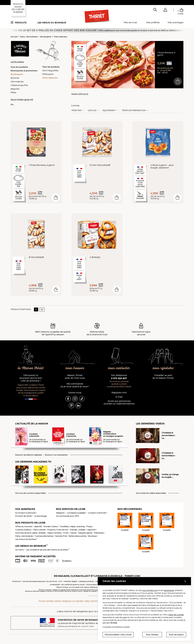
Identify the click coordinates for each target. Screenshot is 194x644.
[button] (165, 10)
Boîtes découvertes (77, 536)
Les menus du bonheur (51, 22)
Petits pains (48, 74)
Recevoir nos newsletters (56, 455)
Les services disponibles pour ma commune (40, 581)
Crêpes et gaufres (19, 85)
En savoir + (67, 560)
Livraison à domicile (97, 513)
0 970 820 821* (119, 378)
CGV (60, 581)
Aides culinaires (54, 533)
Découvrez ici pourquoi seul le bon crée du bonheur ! (31, 378)
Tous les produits (19, 67)
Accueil (14, 37)
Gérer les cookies (176, 614)
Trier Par (76, 110)
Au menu (19, 550)
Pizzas (89, 526)
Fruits (66, 533)
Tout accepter (176, 634)
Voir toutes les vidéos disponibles (151, 493)
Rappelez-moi (119, 392)
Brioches (15, 78)
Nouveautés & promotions (24, 70)
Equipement (109, 110)
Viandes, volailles (77, 530)
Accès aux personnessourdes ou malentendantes (119, 402)
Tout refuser (152, 634)
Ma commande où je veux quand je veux (74, 385)
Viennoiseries (17, 81)
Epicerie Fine (61, 536)
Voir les (92, 110)
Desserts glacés (85, 533)
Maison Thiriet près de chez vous (75, 376)
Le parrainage (40, 516)
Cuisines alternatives (44, 536)
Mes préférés (153, 22)
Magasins (60, 513)
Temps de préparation (134, 110)
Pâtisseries (99, 533)
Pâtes (13, 92)
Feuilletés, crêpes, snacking (72, 526)
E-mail (119, 397)
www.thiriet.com (150, 590)
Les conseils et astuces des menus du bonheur (48, 550)
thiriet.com (16, 581)
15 (36, 309)
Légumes (91, 530)
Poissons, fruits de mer (57, 530)
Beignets (15, 89)
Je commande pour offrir (67, 516)
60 (42, 309)
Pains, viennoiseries (29, 37)
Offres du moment (23, 526)
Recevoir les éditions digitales (28, 455)
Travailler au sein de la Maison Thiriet (163, 376)
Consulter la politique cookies (116, 627)
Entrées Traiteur (51, 526)
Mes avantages (175, 22)
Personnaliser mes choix (118, 634)
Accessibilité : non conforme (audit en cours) (67, 585)
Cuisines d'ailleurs (23, 530)
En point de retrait (23, 516)
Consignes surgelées (76, 513)
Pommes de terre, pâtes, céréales (30, 533)
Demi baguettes (50, 70)
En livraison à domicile (25, 513)
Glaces (73, 533)
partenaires (169, 590)
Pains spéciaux (60, 37)
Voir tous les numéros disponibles (30, 493)
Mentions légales (70, 581)
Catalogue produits (86, 581)
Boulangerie (45, 37)
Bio (12, 104)
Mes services (130, 22)
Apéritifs (38, 526)
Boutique (92, 536)
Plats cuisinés (39, 530)
